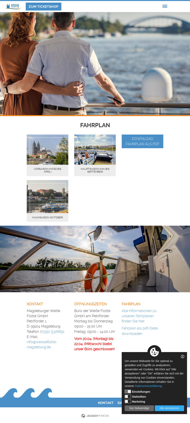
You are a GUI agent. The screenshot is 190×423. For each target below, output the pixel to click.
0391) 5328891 (52, 331)
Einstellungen (137, 391)
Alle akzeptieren (169, 408)
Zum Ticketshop (43, 7)
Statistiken (135, 396)
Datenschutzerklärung (148, 386)
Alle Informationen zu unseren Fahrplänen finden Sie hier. (139, 316)
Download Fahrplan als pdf (143, 141)
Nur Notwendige (139, 408)
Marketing (135, 401)
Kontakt (106, 403)
